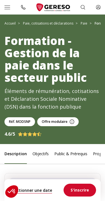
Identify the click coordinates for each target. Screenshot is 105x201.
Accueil (10, 23)
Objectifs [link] (40, 153)
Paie (84, 23)
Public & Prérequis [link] (70, 153)
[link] (80, 190)
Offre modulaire (58, 121)
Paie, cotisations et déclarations (48, 23)
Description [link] (15, 153)
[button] (11, 191)
